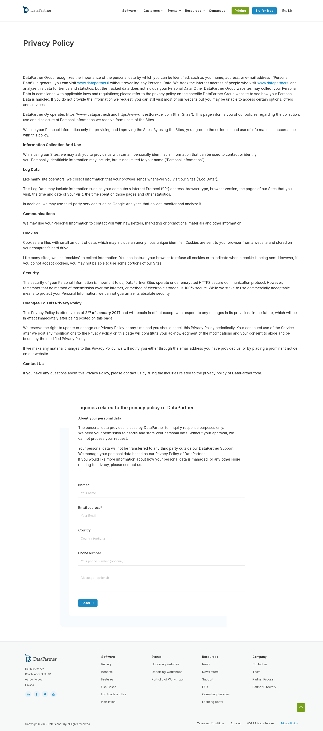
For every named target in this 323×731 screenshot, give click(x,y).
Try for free (264, 10)
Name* (84, 485)
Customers (152, 10)
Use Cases (108, 687)
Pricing (240, 10)
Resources (193, 10)
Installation (108, 702)
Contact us (217, 10)
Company (260, 656)
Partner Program (264, 679)
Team (256, 672)
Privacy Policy (289, 723)
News (206, 664)
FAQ (205, 687)
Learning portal (212, 702)
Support (207, 679)
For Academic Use (113, 694)
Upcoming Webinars (166, 664)
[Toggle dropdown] (138, 11)
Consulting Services (216, 694)
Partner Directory (264, 687)
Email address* (90, 507)
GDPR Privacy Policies (260, 723)
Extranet (236, 723)
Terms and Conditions (210, 723)
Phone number (89, 553)
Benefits (107, 672)
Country (84, 530)
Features (107, 679)
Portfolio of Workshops (168, 679)
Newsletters (210, 672)
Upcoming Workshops (167, 672)
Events (172, 10)
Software (129, 10)
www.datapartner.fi (93, 83)
